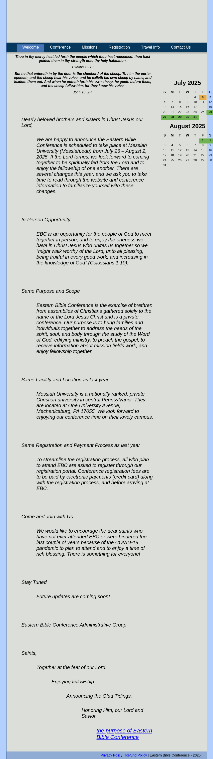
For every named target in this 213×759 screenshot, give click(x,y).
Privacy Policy (111, 755)
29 (179, 117)
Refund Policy (136, 755)
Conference (60, 47)
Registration (119, 47)
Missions (89, 47)
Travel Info (150, 47)
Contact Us (181, 47)
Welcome (30, 47)
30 (187, 117)
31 (195, 117)
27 (164, 117)
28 (172, 117)
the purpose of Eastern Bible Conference (124, 733)
